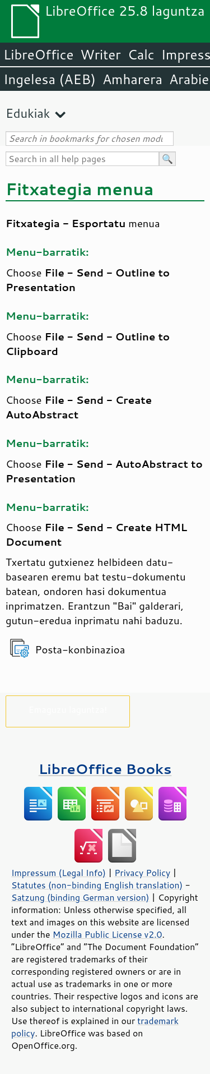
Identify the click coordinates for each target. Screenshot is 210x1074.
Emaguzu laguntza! (68, 709)
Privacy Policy (142, 872)
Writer (100, 54)
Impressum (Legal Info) (58, 872)
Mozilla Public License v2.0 (107, 934)
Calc (141, 54)
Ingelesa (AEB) (49, 79)
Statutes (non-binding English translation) (97, 885)
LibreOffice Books (105, 768)
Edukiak (28, 113)
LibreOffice (38, 54)
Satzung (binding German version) (80, 897)
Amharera (132, 79)
